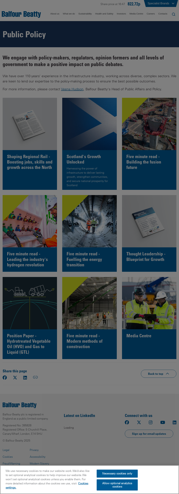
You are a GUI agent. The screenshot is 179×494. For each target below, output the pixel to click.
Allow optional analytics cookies (117, 484)
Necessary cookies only (117, 473)
